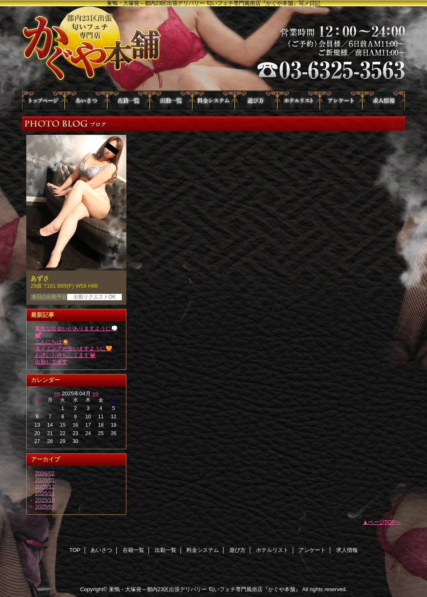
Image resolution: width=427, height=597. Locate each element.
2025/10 (45, 500)
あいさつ (86, 100)
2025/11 (45, 493)
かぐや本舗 (213, 48)
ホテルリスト (298, 100)
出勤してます (51, 362)
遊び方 (256, 100)
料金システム (213, 100)
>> (95, 393)
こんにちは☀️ (52, 342)
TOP (43, 100)
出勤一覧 (171, 100)
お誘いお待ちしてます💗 (65, 355)
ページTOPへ (384, 522)
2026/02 (45, 473)
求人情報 (383, 100)
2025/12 (45, 486)
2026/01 (45, 480)
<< (57, 393)
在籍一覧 (128, 100)
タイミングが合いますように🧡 (73, 348)
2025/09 (45, 506)
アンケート (341, 100)
